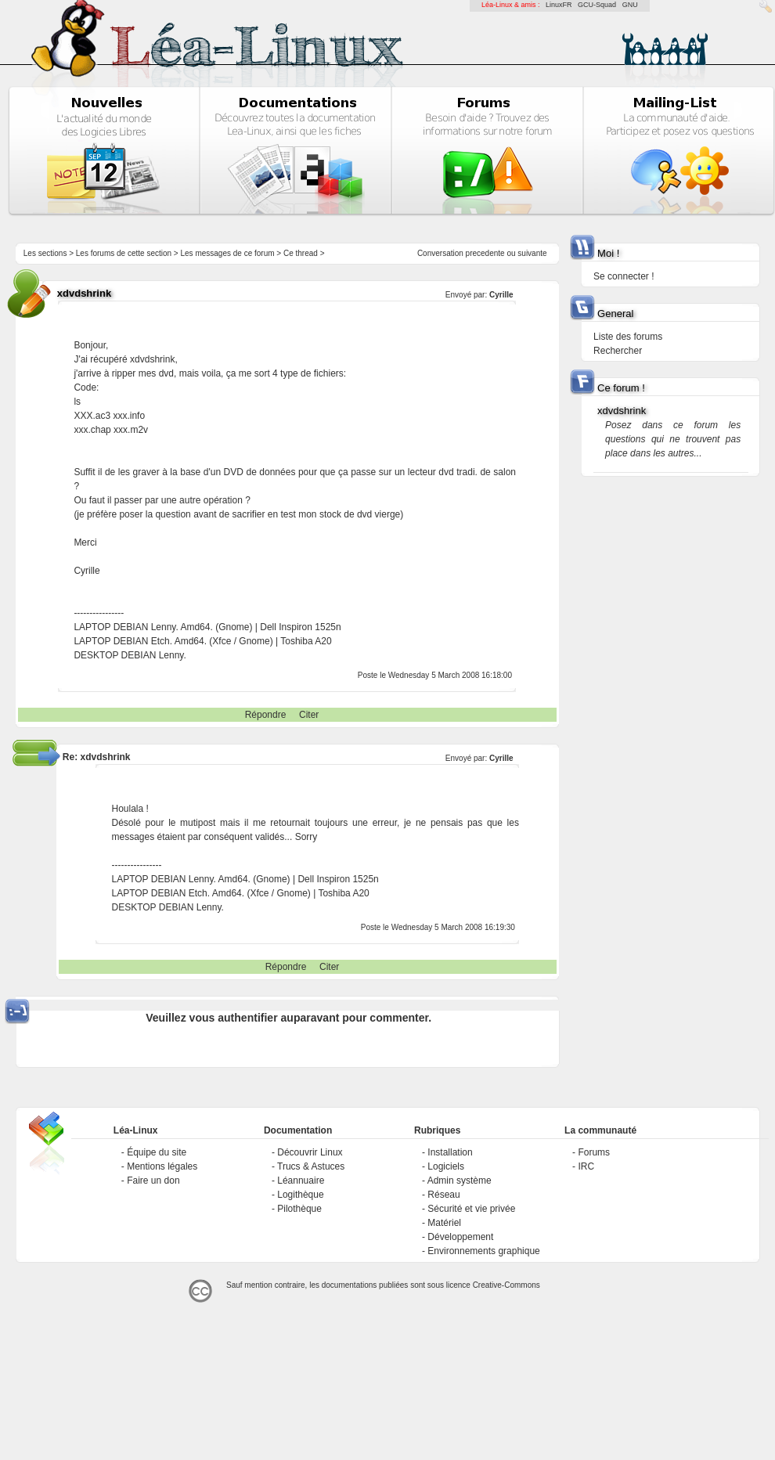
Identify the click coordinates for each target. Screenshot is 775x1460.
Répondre (266, 714)
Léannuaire (300, 1180)
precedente (485, 253)
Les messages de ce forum (228, 253)
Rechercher (617, 350)
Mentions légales (162, 1166)
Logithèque (300, 1194)
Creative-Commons (506, 1285)
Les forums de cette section (123, 253)
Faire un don (153, 1180)
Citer (309, 714)
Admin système (459, 1180)
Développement (460, 1236)
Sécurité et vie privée (471, 1208)
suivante (531, 253)
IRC (586, 1166)
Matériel (444, 1222)
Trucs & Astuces (310, 1166)
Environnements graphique (483, 1251)
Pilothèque (299, 1208)
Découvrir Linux (309, 1152)
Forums (594, 1152)
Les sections (45, 253)
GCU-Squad (597, 5)
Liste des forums (627, 336)
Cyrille (501, 294)
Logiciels (445, 1166)
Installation (449, 1152)
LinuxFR (559, 5)
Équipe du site (156, 1152)
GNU (630, 5)
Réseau (443, 1194)
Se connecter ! (623, 276)
